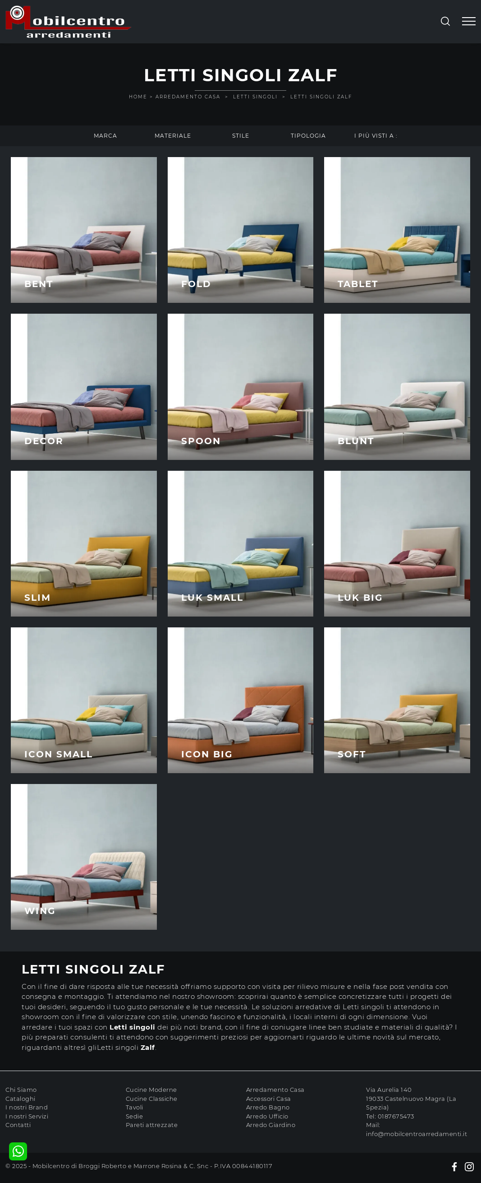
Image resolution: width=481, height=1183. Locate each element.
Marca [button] (105, 135)
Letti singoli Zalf (321, 97)
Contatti (18, 1124)
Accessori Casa (268, 1098)
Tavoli (134, 1107)
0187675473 (396, 1116)
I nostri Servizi (26, 1116)
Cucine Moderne (151, 1089)
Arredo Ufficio (267, 1116)
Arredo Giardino (271, 1124)
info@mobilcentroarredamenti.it (416, 1133)
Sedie (134, 1116)
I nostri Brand (26, 1107)
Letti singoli (255, 97)
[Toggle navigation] (469, 21)
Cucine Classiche (152, 1098)
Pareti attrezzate (152, 1124)
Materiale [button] (173, 135)
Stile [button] (240, 135)
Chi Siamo (21, 1089)
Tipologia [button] (308, 135)
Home (138, 97)
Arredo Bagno (268, 1107)
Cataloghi (20, 1098)
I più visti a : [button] (376, 135)
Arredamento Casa (188, 97)
